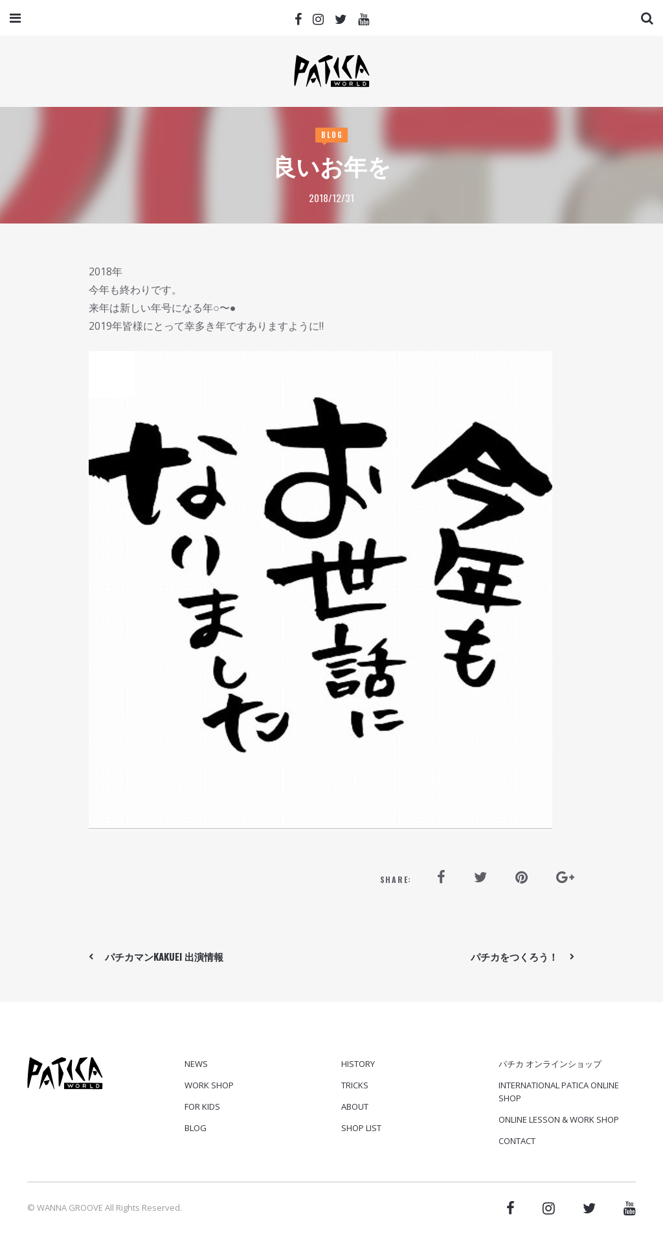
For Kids (202, 1106)
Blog (332, 135)
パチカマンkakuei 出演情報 (164, 956)
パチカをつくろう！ (514, 956)
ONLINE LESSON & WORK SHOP (559, 1119)
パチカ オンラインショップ (550, 1064)
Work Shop (209, 1085)
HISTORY (358, 1064)
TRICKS (354, 1085)
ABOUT (354, 1106)
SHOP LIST (361, 1128)
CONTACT (517, 1141)
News (196, 1064)
